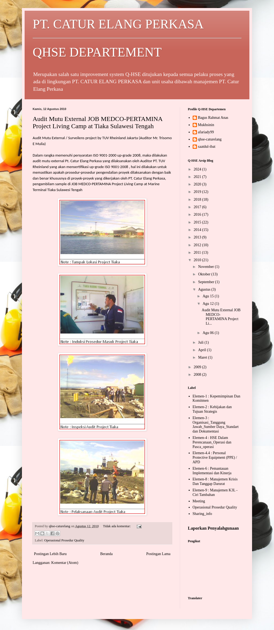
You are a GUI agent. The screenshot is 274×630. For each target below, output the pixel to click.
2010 (198, 260)
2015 (198, 222)
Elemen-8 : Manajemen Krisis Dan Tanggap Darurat (215, 481)
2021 (198, 177)
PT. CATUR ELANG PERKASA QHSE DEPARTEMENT (137, 38)
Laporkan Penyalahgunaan (213, 528)
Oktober (204, 274)
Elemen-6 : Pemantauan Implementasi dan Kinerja (212, 470)
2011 (198, 253)
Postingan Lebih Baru (50, 554)
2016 (198, 214)
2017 (198, 207)
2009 (198, 367)
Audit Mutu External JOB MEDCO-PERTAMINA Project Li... (221, 316)
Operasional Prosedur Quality (64, 540)
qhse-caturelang (210, 139)
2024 (198, 169)
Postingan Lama (158, 554)
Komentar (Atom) (64, 563)
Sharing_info (202, 514)
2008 (198, 375)
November (206, 267)
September (206, 282)
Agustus (204, 289)
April (202, 350)
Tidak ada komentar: (117, 526)
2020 (198, 184)
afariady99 (206, 132)
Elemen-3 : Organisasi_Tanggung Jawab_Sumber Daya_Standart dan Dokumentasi (216, 424)
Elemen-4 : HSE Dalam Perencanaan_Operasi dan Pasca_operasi (212, 442)
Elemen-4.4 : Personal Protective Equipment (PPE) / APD (215, 457)
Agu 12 (209, 304)
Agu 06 (209, 333)
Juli (201, 342)
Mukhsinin (206, 125)
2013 (198, 237)
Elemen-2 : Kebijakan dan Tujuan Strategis (212, 409)
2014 (198, 230)
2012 (198, 245)
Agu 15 (209, 296)
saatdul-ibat (206, 147)
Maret (203, 357)
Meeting (199, 501)
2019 (198, 192)
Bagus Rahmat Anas (213, 118)
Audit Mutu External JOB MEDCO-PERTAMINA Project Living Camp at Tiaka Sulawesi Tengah (97, 122)
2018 (198, 200)
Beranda (106, 554)
